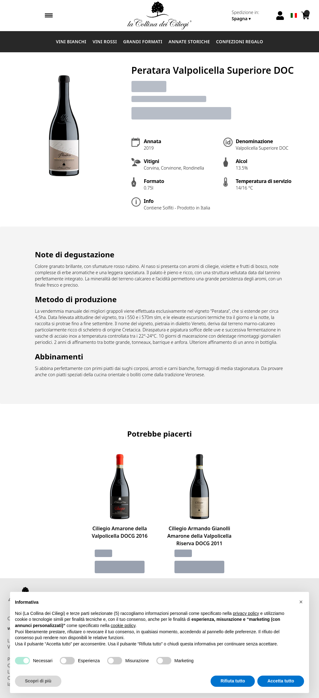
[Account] (280, 15)
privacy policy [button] (246, 613)
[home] (159, 15)
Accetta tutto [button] (280, 680)
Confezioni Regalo (239, 42)
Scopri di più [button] (38, 680)
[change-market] (252, 15)
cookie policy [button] (123, 625)
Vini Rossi (105, 42)
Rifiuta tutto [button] (233, 680)
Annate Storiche (189, 42)
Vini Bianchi (71, 42)
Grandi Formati (142, 42)
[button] (301, 602)
